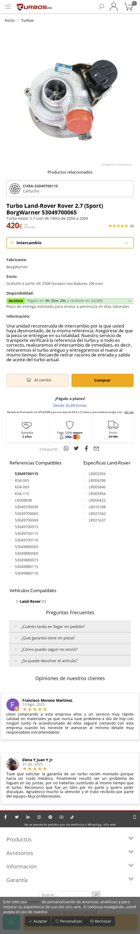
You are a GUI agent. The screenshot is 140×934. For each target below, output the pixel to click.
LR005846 (97, 486)
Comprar (102, 380)
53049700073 (26, 526)
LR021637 (97, 520)
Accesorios (70, 852)
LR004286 (97, 480)
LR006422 (97, 500)
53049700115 (26, 533)
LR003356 (97, 473)
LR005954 (97, 493)
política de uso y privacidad (72, 911)
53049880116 (26, 573)
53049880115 (26, 566)
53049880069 (26, 553)
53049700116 (26, 540)
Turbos (27, 20)
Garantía (70, 880)
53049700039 (26, 506)
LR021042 (97, 513)
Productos (70, 839)
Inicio (9, 20)
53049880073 (26, 559)
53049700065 (26, 513)
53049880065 (26, 546)
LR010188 (97, 506)
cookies (34, 901)
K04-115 (22, 493)
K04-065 (22, 480)
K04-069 (22, 486)
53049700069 (26, 520)
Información (70, 866)
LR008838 (23, 500)
